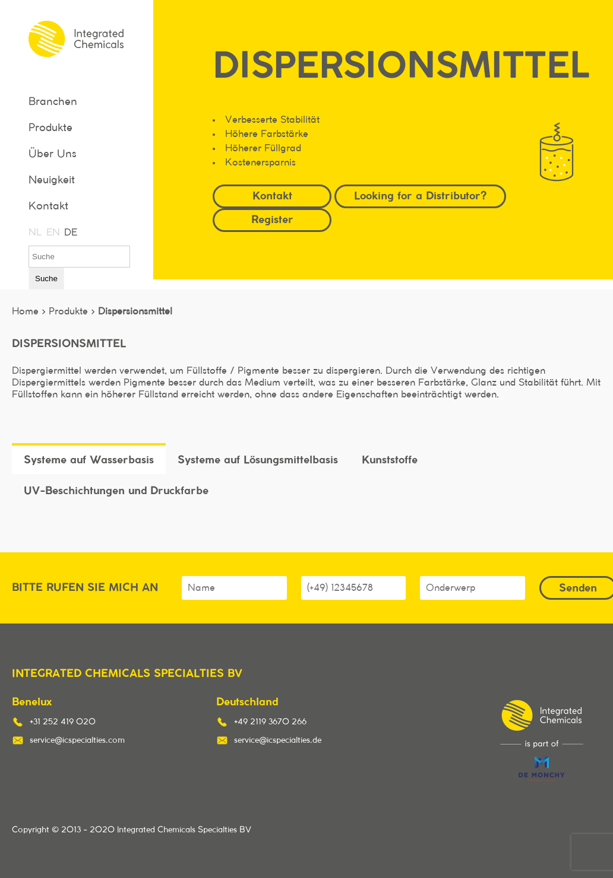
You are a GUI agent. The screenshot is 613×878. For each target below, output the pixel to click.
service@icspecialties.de (277, 740)
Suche (46, 278)
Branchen (53, 102)
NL (34, 232)
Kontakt (48, 206)
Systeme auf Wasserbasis (89, 459)
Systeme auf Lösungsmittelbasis (258, 459)
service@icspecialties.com (77, 740)
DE (70, 232)
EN (52, 232)
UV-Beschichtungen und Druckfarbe (116, 490)
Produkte (50, 128)
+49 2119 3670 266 (270, 722)
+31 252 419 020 (63, 722)
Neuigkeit (52, 180)
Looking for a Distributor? (420, 195)
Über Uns (53, 154)
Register (272, 219)
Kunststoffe (390, 459)
